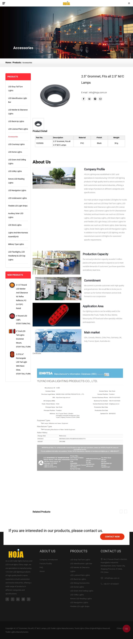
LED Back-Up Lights (16, 121)
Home (8, 62)
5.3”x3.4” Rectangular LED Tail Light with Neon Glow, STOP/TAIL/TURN (22, 364)
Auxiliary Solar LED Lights (15, 215)
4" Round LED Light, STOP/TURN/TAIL (22, 320)
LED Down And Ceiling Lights (17, 162)
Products (17, 62)
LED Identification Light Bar (17, 100)
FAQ (41, 567)
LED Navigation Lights (17, 190)
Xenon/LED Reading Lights (16, 181)
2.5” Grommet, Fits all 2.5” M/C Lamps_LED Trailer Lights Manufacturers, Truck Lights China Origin (55, 628)
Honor (42, 571)
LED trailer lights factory (19, 561)
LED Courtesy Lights (16, 144)
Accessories (13, 137)
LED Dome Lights (15, 152)
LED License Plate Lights (18, 129)
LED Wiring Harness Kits (79, 583)
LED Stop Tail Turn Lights (15, 89)
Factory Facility (46, 563)
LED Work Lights (14, 225)
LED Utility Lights (15, 171)
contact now (112, 536)
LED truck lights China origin (16, 565)
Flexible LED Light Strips (17, 206)
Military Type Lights (16, 244)
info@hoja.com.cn (112, 578)
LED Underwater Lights (17, 198)
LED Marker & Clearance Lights (18, 112)
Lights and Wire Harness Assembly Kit (18, 235)
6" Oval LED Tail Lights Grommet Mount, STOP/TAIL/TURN (22, 339)
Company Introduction (49, 560)
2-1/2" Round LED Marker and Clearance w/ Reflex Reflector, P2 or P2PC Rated (22, 296)
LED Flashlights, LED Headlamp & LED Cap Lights (16, 256)
